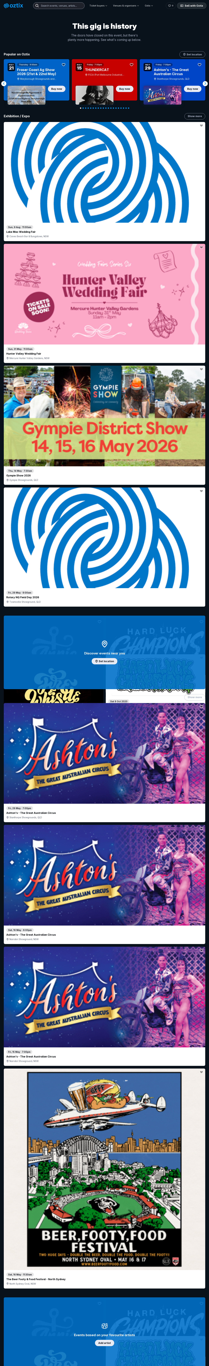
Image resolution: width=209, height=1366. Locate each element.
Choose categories (105, 631)
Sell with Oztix (191, 5)
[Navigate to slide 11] (106, 108)
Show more (195, 116)
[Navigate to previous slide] (3, 83)
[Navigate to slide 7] (95, 108)
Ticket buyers (98, 5)
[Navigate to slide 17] (121, 108)
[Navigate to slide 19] (126, 108)
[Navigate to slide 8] (98, 108)
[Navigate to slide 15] (116, 108)
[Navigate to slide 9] (101, 108)
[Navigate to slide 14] (113, 108)
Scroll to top (104, 1341)
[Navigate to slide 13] (111, 108)
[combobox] (58, 6)
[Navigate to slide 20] (128, 108)
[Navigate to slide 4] (88, 108)
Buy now (56, 88)
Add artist (104, 378)
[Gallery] (104, 83)
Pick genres (104, 841)
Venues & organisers (126, 5)
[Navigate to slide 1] (80, 108)
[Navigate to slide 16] (118, 108)
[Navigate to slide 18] (123, 108)
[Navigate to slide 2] (83, 108)
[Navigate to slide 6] (93, 108)
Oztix (149, 5)
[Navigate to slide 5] (90, 108)
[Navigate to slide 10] (103, 108)
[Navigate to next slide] (205, 83)
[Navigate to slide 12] (108, 108)
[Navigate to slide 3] (85, 108)
